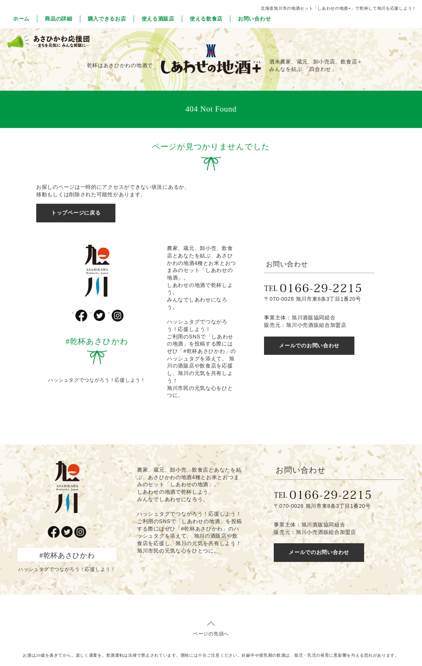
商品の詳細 (58, 19)
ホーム (21, 19)
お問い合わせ (254, 19)
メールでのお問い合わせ (309, 345)
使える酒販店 (158, 19)
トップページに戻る (75, 213)
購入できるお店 (107, 19)
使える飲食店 (206, 19)
